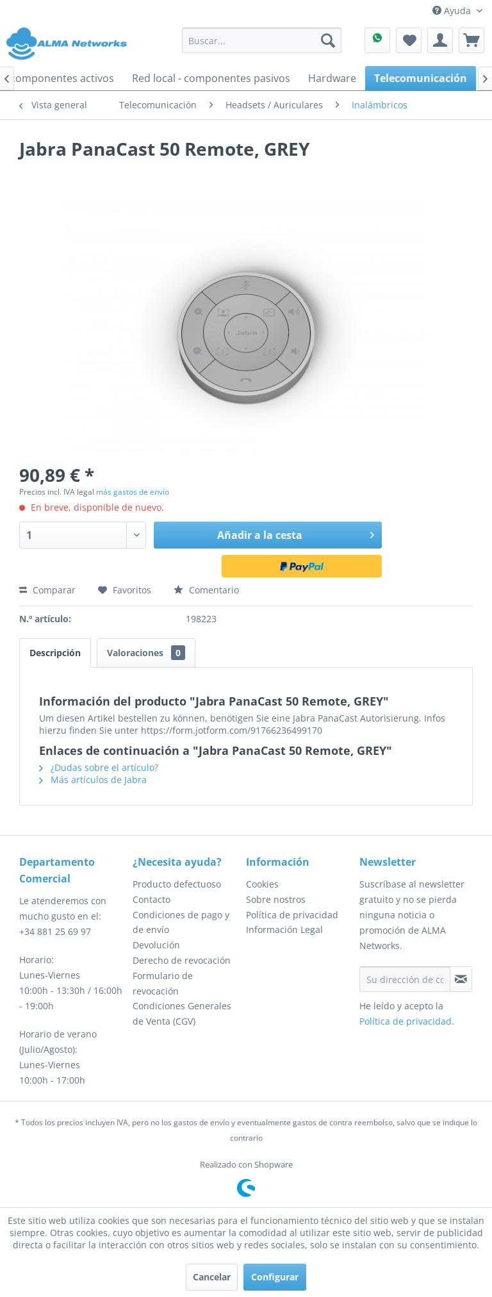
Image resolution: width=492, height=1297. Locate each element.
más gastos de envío (132, 491)
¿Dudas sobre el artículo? (98, 767)
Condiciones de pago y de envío (181, 922)
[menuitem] (262, 40)
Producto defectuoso (177, 884)
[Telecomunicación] (420, 78)
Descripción (55, 653)
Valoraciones (146, 652)
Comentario (206, 590)
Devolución (156, 945)
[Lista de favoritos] (409, 40)
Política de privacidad (292, 915)
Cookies (262, 884)
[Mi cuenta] (440, 40)
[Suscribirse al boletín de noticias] (461, 979)
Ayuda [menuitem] (452, 10)
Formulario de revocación (163, 983)
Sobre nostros (276, 899)
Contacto (151, 899)
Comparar (47, 590)
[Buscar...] (262, 40)
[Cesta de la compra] (471, 40)
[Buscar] (328, 40)
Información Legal (284, 929)
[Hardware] (332, 78)
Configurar (275, 1277)
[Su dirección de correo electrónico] (404, 979)
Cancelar (212, 1277)
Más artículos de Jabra (93, 779)
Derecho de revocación (182, 960)
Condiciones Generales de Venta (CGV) (182, 1013)
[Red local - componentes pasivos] (211, 78)
